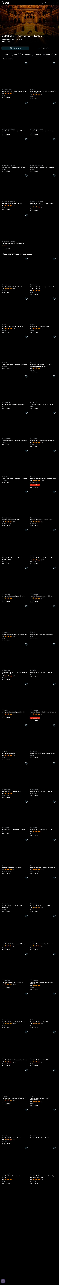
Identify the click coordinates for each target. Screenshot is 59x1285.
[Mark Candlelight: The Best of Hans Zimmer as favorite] (54, 103)
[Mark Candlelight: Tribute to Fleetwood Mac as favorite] (54, 139)
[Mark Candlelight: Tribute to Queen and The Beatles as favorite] (54, 954)
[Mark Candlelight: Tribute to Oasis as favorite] (26, 763)
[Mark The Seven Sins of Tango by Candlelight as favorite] (26, 336)
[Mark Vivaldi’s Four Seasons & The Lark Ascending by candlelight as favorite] (54, 336)
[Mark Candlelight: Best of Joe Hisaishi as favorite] (26, 954)
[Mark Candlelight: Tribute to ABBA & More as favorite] (26, 139)
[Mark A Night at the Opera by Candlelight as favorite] (26, 376)
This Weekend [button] (26, 55)
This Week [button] (38, 55)
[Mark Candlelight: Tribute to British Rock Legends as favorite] (26, 878)
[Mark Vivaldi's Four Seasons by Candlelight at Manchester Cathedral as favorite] (26, 644)
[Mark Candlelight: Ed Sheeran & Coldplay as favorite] (26, 103)
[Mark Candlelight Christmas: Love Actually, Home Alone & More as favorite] (54, 175)
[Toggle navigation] (56, 3)
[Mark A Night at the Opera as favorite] (26, 725)
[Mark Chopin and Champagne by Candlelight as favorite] (26, 606)
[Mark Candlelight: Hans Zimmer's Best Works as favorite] (54, 839)
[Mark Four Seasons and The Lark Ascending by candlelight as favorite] (54, 63)
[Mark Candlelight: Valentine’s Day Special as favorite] (26, 215)
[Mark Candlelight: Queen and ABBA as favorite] (26, 839)
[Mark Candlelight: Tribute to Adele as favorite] (26, 492)
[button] (6, 54)
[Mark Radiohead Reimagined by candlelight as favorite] (26, 63)
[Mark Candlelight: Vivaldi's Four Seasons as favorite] (54, 492)
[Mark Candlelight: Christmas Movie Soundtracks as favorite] (54, 1070)
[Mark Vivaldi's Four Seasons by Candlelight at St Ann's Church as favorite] (54, 259)
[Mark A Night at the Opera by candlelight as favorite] (26, 298)
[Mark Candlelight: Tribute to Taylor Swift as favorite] (26, 994)
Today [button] (15, 55)
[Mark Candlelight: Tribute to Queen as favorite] (54, 298)
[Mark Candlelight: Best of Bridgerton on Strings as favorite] (54, 451)
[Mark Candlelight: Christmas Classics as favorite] (26, 175)
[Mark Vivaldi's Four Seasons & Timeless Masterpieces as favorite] (26, 530)
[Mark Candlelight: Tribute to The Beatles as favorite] (54, 801)
